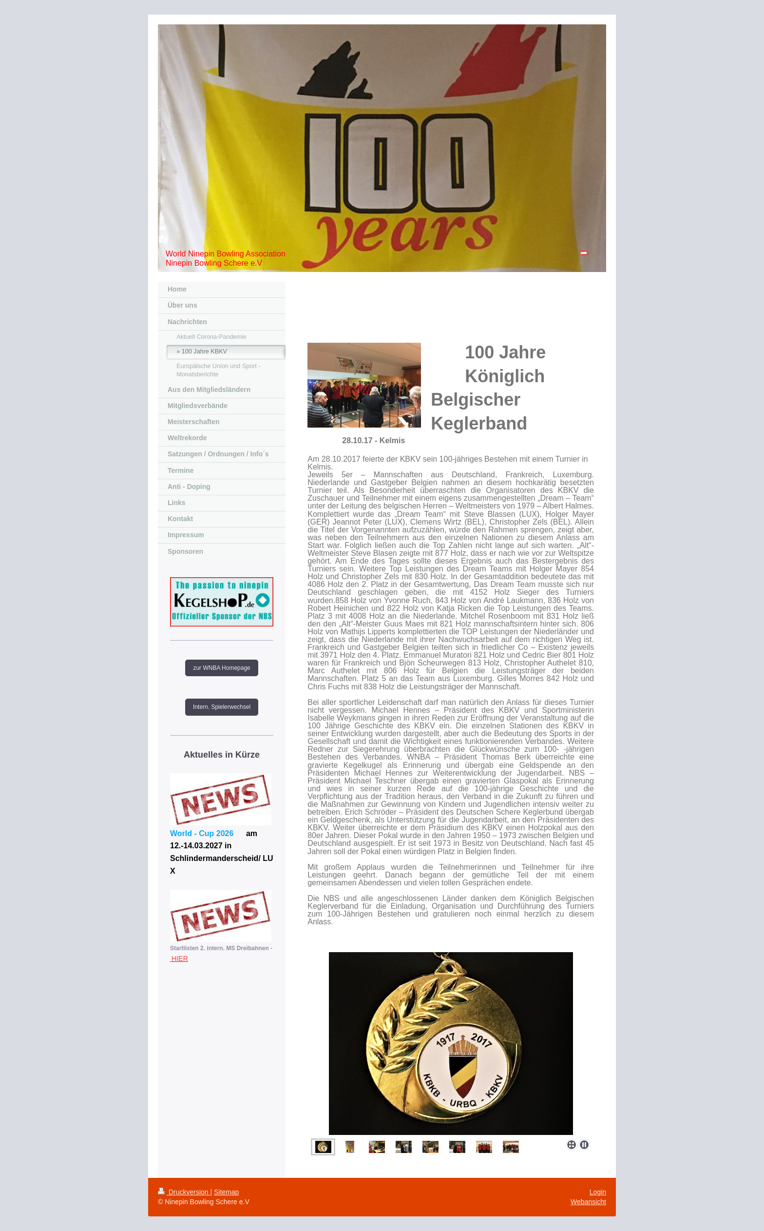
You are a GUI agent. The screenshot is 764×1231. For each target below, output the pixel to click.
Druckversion (184, 1192)
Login (598, 1192)
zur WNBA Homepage (221, 667)
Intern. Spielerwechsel (221, 706)
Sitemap (226, 1192)
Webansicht (588, 1202)
